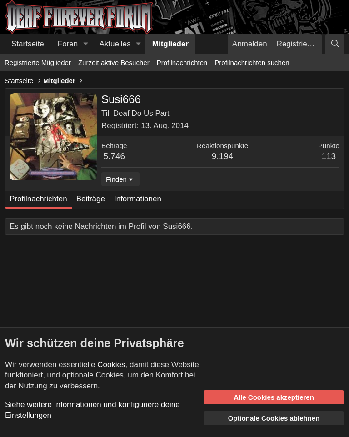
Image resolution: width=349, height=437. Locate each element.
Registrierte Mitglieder (38, 62)
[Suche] (334, 44)
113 (328, 156)
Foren (68, 44)
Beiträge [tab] (90, 198)
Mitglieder (170, 44)
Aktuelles (115, 44)
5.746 (114, 156)
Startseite (27, 44)
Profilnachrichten (182, 62)
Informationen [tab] (137, 198)
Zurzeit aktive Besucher (114, 62)
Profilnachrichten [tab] (38, 198)
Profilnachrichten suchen (251, 62)
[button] (85, 44)
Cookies (111, 364)
